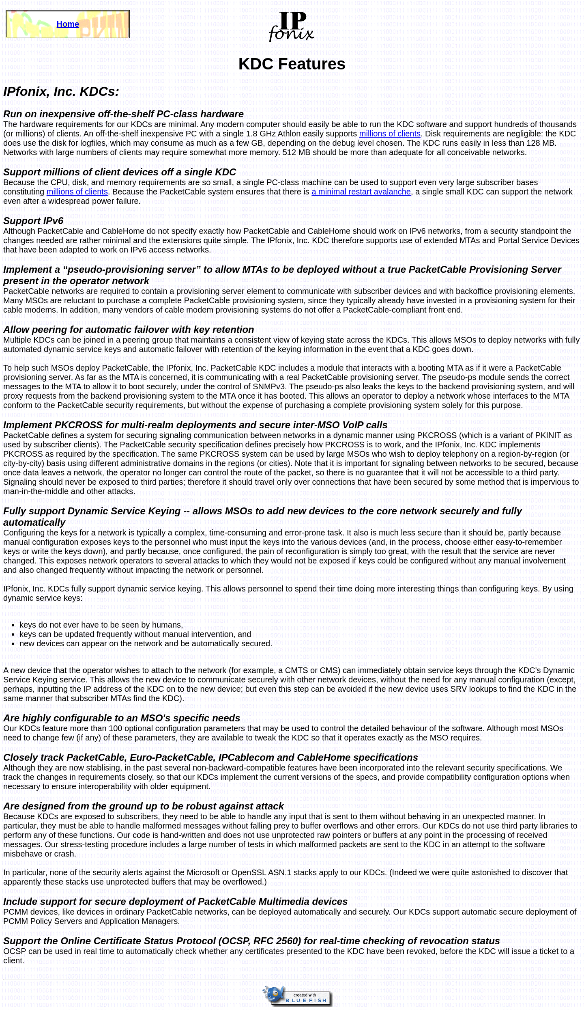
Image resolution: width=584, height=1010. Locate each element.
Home (68, 23)
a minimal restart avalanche (361, 191)
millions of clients (390, 133)
